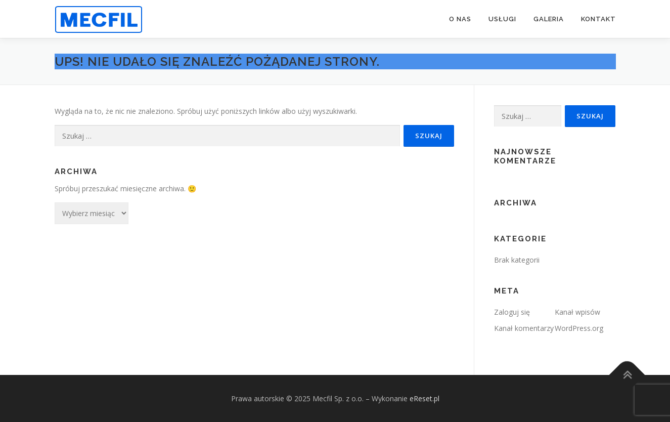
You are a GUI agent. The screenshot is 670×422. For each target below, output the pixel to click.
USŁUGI (502, 19)
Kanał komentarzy (524, 328)
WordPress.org (579, 328)
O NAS (460, 19)
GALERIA (548, 19)
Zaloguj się (512, 312)
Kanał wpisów (577, 312)
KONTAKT (598, 19)
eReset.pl (424, 398)
